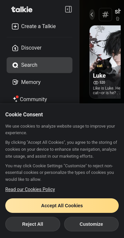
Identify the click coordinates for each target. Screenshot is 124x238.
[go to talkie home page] (24, 9)
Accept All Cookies (62, 205)
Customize (91, 224)
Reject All (32, 224)
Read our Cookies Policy (30, 189)
